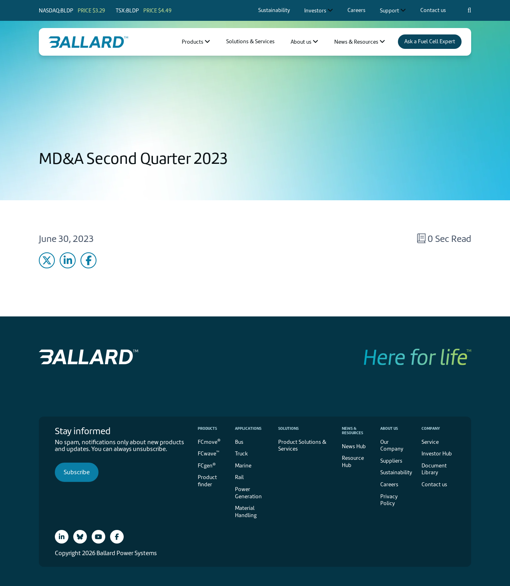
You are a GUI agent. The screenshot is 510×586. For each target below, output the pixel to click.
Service (430, 442)
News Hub (354, 446)
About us (389, 428)
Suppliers (391, 460)
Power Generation (248, 493)
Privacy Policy (389, 500)
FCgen (207, 465)
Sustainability (396, 472)
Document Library (434, 469)
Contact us (434, 484)
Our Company (391, 446)
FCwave (208, 453)
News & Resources (352, 430)
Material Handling (246, 512)
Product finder (207, 481)
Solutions (288, 428)
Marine (243, 465)
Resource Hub (353, 462)
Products (207, 428)
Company (431, 428)
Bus (239, 442)
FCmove (209, 441)
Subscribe (77, 472)
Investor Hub (437, 453)
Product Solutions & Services (302, 446)
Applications (248, 428)
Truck (241, 453)
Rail (239, 477)
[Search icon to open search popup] (469, 10)
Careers (389, 484)
